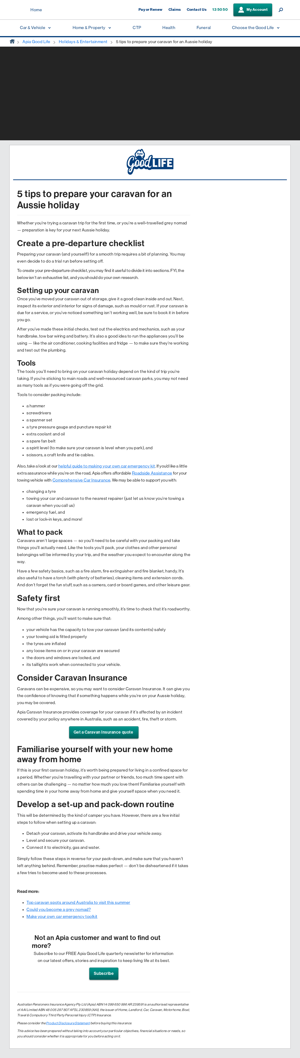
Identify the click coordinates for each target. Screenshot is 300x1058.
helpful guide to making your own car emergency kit (106, 466)
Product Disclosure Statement (68, 1023)
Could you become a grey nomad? (58, 909)
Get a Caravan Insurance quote (104, 732)
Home (36, 9)
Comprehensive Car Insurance (81, 480)
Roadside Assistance (152, 473)
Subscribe (104, 973)
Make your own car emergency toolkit (62, 916)
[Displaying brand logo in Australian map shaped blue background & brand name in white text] (18, 10)
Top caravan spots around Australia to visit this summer (78, 902)
